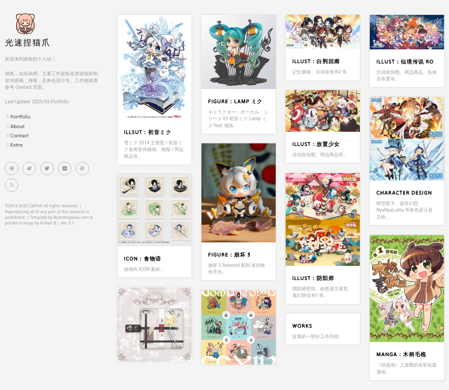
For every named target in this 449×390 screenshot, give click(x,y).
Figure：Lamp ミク (235, 101)
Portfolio (20, 116)
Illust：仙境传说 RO (405, 61)
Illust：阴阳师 (313, 278)
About (17, 126)
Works (302, 325)
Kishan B (48, 223)
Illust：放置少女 (316, 144)
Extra (16, 144)
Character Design (404, 192)
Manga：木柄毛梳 (401, 354)
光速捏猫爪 (28, 42)
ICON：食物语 (142, 258)
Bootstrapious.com (71, 217)
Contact (19, 135)
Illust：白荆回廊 (316, 61)
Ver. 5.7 (67, 223)
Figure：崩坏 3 (229, 254)
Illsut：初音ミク (148, 132)
